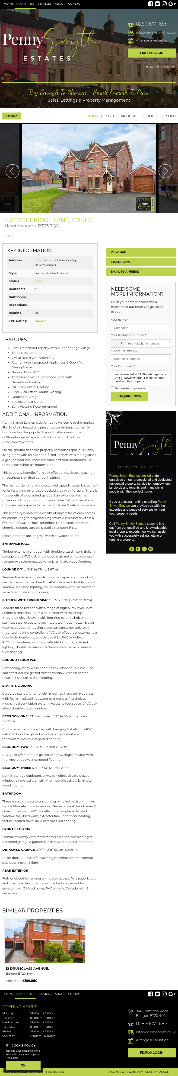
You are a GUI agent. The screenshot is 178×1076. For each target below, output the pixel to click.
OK (23, 1065)
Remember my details (130, 388)
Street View (120, 262)
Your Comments (123, 366)
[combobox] (118, 343)
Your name (119, 319)
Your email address (124, 350)
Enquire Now (129, 396)
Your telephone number (128, 335)
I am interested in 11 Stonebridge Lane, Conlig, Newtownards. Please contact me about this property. (141, 377)
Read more (12, 1058)
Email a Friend (125, 271)
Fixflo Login (152, 53)
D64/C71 (41, 321)
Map (118, 252)
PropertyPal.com (156, 1071)
